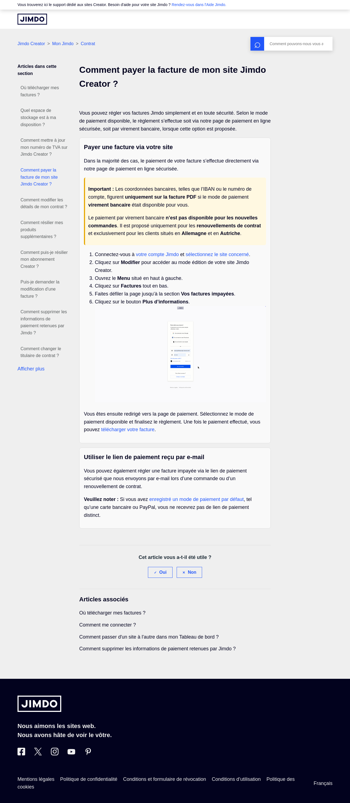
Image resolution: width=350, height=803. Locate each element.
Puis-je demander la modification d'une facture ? (40, 289)
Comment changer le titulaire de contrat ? (41, 352)
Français (323, 783)
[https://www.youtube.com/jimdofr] (71, 753)
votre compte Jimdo (157, 254)
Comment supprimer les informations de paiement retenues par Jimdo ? (44, 322)
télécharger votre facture (127, 429)
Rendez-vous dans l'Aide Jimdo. (199, 4)
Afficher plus (31, 369)
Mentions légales (36, 779)
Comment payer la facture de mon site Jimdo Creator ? (39, 177)
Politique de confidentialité (88, 779)
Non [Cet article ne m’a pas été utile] (192, 572)
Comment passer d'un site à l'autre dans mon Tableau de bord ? (149, 637)
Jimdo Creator (31, 43)
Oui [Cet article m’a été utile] (163, 572)
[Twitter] (38, 753)
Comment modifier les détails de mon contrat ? (44, 203)
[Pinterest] (88, 753)
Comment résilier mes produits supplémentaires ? (42, 229)
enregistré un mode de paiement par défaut (196, 499)
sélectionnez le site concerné (217, 254)
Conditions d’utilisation (236, 779)
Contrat (88, 43)
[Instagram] (55, 753)
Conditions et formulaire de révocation (164, 779)
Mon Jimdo (63, 43)
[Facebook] (21, 753)
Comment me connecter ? (107, 625)
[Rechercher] (291, 44)
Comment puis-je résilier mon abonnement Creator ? (44, 259)
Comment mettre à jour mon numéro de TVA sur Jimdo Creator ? (44, 147)
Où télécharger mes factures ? (40, 91)
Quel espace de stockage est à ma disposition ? (38, 117)
